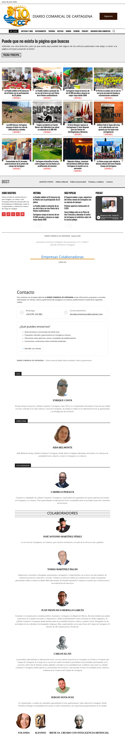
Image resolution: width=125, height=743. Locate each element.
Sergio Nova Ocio (62, 697)
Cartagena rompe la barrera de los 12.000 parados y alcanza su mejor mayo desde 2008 (78, 92)
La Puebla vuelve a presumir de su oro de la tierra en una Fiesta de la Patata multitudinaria (47, 92)
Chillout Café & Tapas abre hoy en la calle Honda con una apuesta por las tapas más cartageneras (108, 128)
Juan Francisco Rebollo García (62, 610)
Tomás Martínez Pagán (62, 569)
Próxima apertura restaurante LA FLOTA (76, 206)
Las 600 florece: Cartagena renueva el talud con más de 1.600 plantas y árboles (16, 126)
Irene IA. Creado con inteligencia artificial (79, 732)
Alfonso (40, 732)
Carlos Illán (62, 653)
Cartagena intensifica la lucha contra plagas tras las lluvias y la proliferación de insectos (47, 163)
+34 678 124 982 (34, 313)
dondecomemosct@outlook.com (86, 313)
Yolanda (24, 732)
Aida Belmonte (62, 447)
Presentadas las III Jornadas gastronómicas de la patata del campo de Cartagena (16, 163)
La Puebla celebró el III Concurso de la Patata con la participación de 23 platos (16, 92)
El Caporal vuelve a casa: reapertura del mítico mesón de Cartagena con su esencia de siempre (78, 199)
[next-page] (38, 225)
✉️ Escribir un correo (31, 348)
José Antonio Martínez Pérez (62, 536)
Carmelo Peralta (62, 491)
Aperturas (108, 134)
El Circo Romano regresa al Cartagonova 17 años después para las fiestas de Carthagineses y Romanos (78, 128)
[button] (113, 31)
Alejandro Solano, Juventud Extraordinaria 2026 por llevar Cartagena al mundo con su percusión (78, 164)
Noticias (16, 98)
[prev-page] (34, 225)
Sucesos (47, 132)
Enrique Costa (62, 400)
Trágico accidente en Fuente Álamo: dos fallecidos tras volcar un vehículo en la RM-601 (47, 126)
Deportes (108, 168)
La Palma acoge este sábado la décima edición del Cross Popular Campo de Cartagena (108, 163)
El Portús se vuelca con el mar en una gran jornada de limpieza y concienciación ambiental (108, 92)
